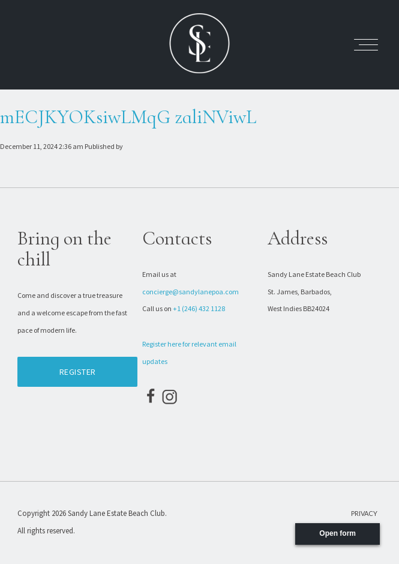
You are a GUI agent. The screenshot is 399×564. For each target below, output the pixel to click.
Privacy (364, 513)
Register (77, 371)
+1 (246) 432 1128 (199, 308)
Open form (337, 533)
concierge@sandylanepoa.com (190, 291)
